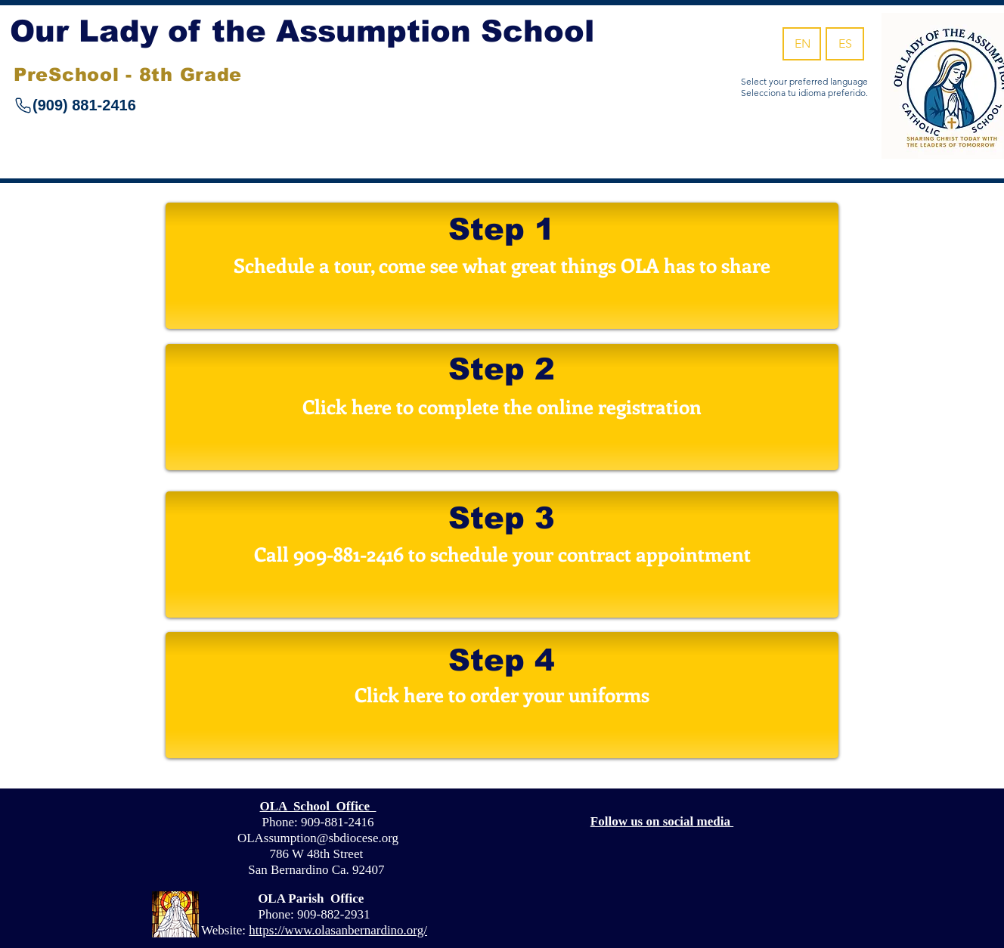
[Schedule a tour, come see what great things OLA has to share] (502, 266)
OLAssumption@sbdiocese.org (317, 838)
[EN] (801, 43)
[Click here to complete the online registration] (502, 407)
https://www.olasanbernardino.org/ (338, 930)
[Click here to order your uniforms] (502, 695)
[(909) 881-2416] (125, 105)
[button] (502, 554)
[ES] (845, 43)
